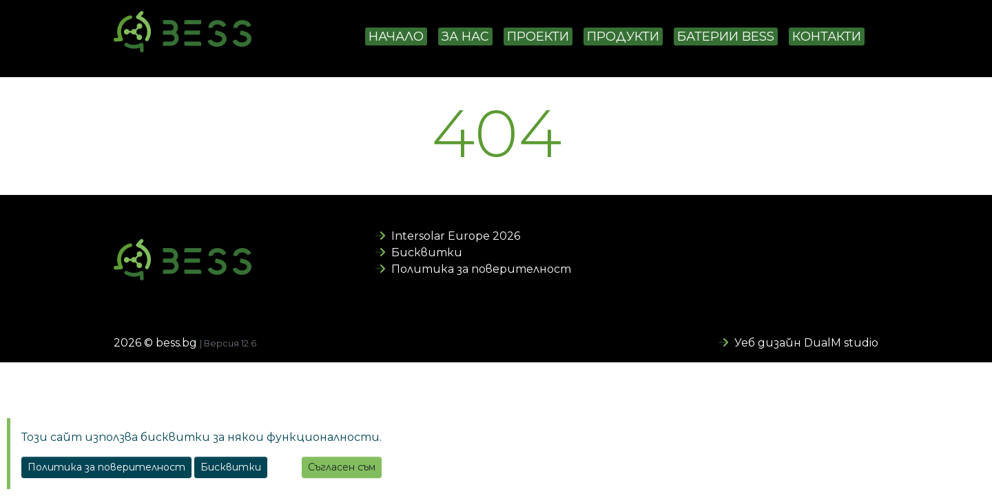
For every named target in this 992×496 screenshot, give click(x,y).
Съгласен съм (341, 467)
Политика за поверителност (473, 269)
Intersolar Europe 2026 (447, 235)
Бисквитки (418, 252)
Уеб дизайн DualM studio (798, 342)
